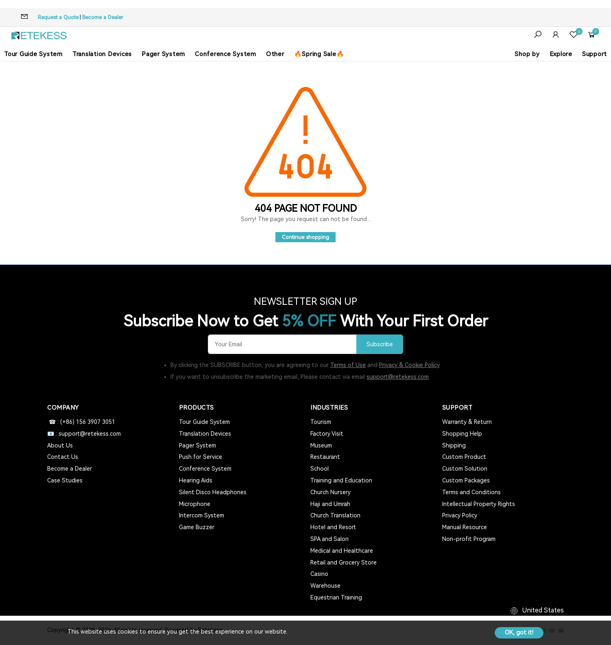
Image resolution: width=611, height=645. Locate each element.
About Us (60, 445)
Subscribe (380, 344)
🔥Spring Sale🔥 (319, 54)
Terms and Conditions (471, 492)
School (319, 468)
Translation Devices (102, 54)
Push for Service (200, 457)
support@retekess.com (398, 377)
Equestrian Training (336, 597)
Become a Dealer (102, 17)
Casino (319, 574)
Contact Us (62, 457)
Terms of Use (348, 365)
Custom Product (464, 457)
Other (275, 54)
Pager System (163, 54)
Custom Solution (464, 468)
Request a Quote (58, 17)
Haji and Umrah (330, 504)
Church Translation (335, 515)
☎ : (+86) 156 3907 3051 (81, 422)
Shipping (454, 445)
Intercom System (201, 515)
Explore (561, 54)
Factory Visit (326, 433)
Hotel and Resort (333, 527)
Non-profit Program (468, 539)
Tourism (320, 422)
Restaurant (325, 457)
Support (594, 54)
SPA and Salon (329, 539)
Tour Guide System (33, 54)
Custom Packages (466, 480)
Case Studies (65, 480)
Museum (321, 445)
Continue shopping (305, 237)
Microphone (194, 504)
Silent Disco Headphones (213, 492)
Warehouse (325, 585)
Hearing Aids (195, 480)
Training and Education (341, 480)
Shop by (527, 54)
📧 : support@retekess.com (84, 433)
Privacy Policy (459, 515)
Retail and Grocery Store (343, 562)
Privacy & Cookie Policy (409, 365)
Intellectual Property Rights (478, 504)
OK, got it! (519, 632)
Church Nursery (330, 492)
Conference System (225, 54)
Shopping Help (462, 433)
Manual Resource (464, 527)
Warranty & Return (467, 422)
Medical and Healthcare (341, 550)
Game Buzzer (196, 527)
